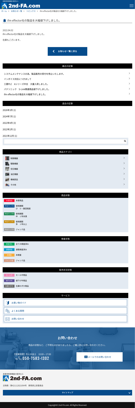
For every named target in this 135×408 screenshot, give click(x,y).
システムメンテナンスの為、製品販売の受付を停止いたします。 (34, 73)
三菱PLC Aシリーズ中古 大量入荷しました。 (26, 84)
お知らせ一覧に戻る (67, 51)
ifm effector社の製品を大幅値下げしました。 (25, 94)
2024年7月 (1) (9, 116)
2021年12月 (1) (10, 135)
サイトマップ (67, 393)
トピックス (31, 11)
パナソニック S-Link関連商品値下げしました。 (27, 89)
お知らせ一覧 (16, 11)
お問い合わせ (17, 318)
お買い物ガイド (18, 302)
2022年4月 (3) (9, 122)
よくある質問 (17, 310)
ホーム (4, 11)
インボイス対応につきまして (17, 78)
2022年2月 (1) (9, 129)
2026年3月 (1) (9, 110)
